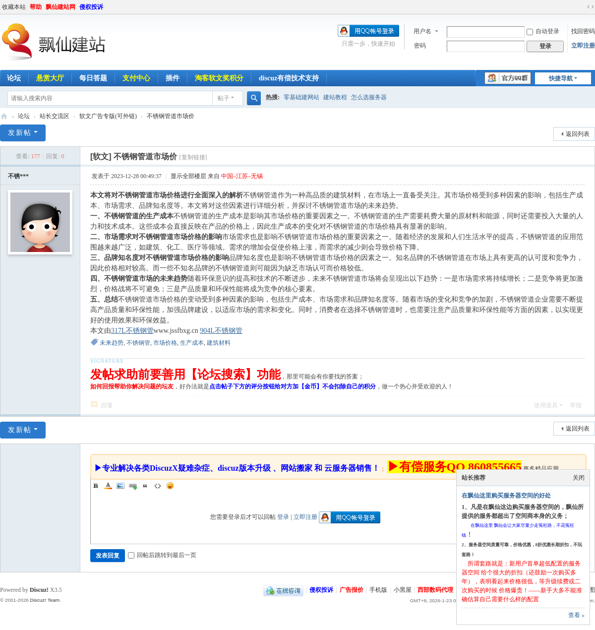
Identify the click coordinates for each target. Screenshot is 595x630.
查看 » (576, 615)
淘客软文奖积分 (219, 78)
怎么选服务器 (369, 97)
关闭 (579, 477)
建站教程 (335, 97)
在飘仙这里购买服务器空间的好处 (506, 495)
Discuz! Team (45, 600)
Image (120, 486)
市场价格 (165, 342)
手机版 (378, 589)
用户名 (422, 31)
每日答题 (93, 78)
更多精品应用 (541, 468)
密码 (420, 45)
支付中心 (136, 78)
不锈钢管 (138, 342)
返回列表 (578, 133)
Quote (145, 486)
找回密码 (583, 31)
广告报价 (351, 589)
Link (133, 486)
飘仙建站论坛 (4, 116)
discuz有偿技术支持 (289, 78)
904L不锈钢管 (221, 330)
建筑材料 (219, 342)
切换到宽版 (590, 6)
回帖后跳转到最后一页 (162, 555)
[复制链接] (193, 157)
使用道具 (546, 405)
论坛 (24, 116)
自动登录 (543, 31)
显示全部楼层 (188, 176)
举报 (576, 405)
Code (158, 486)
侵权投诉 (91, 6)
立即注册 (583, 45)
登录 (283, 516)
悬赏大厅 (50, 78)
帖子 (224, 98)
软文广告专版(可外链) (108, 116)
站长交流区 (54, 116)
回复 (107, 405)
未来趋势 (111, 342)
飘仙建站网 (60, 6)
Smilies (170, 486)
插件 (172, 78)
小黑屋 (403, 589)
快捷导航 (561, 78)
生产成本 (192, 342)
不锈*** (18, 176)
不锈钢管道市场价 (170, 116)
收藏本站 (14, 6)
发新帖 (20, 132)
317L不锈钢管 (132, 330)
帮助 (36, 6)
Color (108, 486)
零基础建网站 (301, 97)
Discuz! (39, 589)
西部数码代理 (435, 589)
